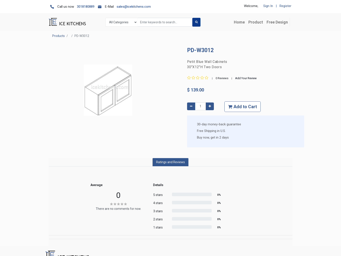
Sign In (268, 6)
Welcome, (251, 6)
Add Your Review (246, 78)
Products (58, 36)
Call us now (65, 7)
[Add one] (210, 106)
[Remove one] (191, 106)
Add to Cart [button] (242, 106)
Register (285, 6)
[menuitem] (239, 22)
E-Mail (109, 7)
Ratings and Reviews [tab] (170, 162)
